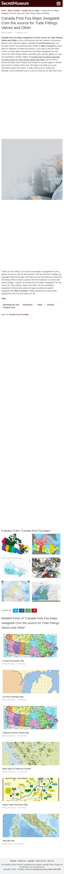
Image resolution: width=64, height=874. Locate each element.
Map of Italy (7, 844)
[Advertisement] (32, 106)
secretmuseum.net (47, 43)
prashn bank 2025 (54, 869)
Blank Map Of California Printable (16, 769)
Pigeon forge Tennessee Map (15, 805)
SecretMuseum (15, 3)
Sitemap (13, 861)
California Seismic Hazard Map (15, 733)
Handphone (27, 305)
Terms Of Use (41, 861)
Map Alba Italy (8, 841)
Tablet (39, 305)
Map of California (9, 736)
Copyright (30, 861)
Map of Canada (6, 33)
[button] (58, 3)
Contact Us (22, 861)
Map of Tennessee (9, 808)
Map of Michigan (9, 700)
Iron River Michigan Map (12, 697)
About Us (50, 861)
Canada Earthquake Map (13, 661)
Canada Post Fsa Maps (19, 314)
